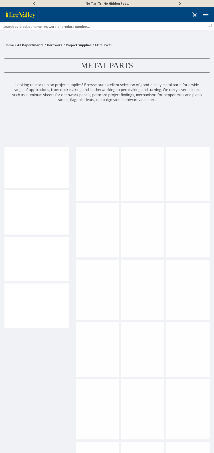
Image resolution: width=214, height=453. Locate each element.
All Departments (30, 45)
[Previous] (34, 3)
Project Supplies (79, 45)
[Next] (179, 3)
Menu (205, 14)
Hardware (55, 45)
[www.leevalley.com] (21, 14)
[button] (194, 14)
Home (9, 45)
